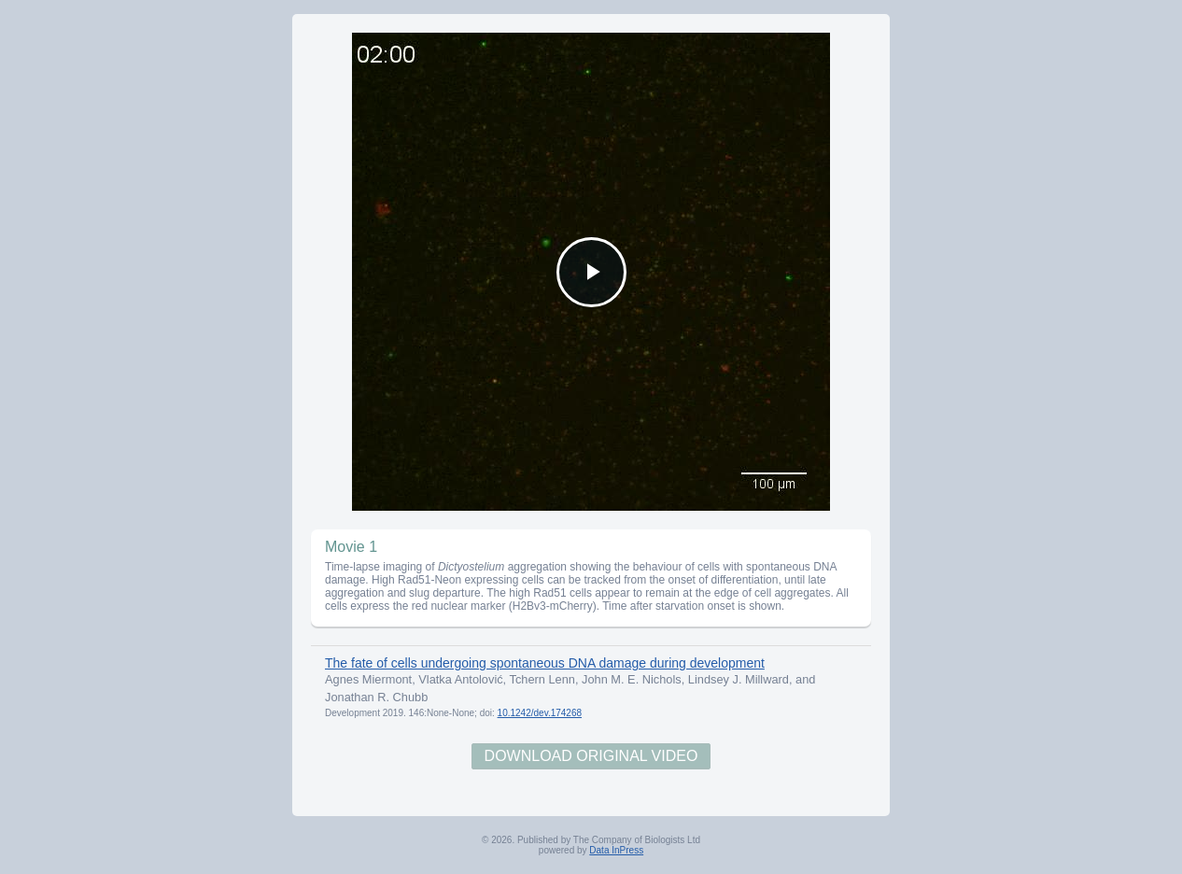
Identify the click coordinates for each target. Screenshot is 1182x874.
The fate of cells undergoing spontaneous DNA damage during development (545, 663)
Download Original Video (591, 756)
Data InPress (616, 850)
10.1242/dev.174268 (540, 713)
